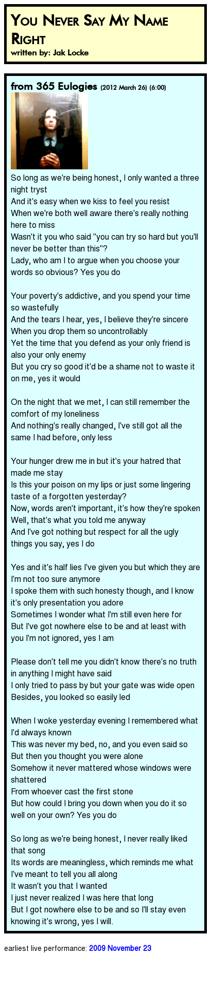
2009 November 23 (120, 948)
